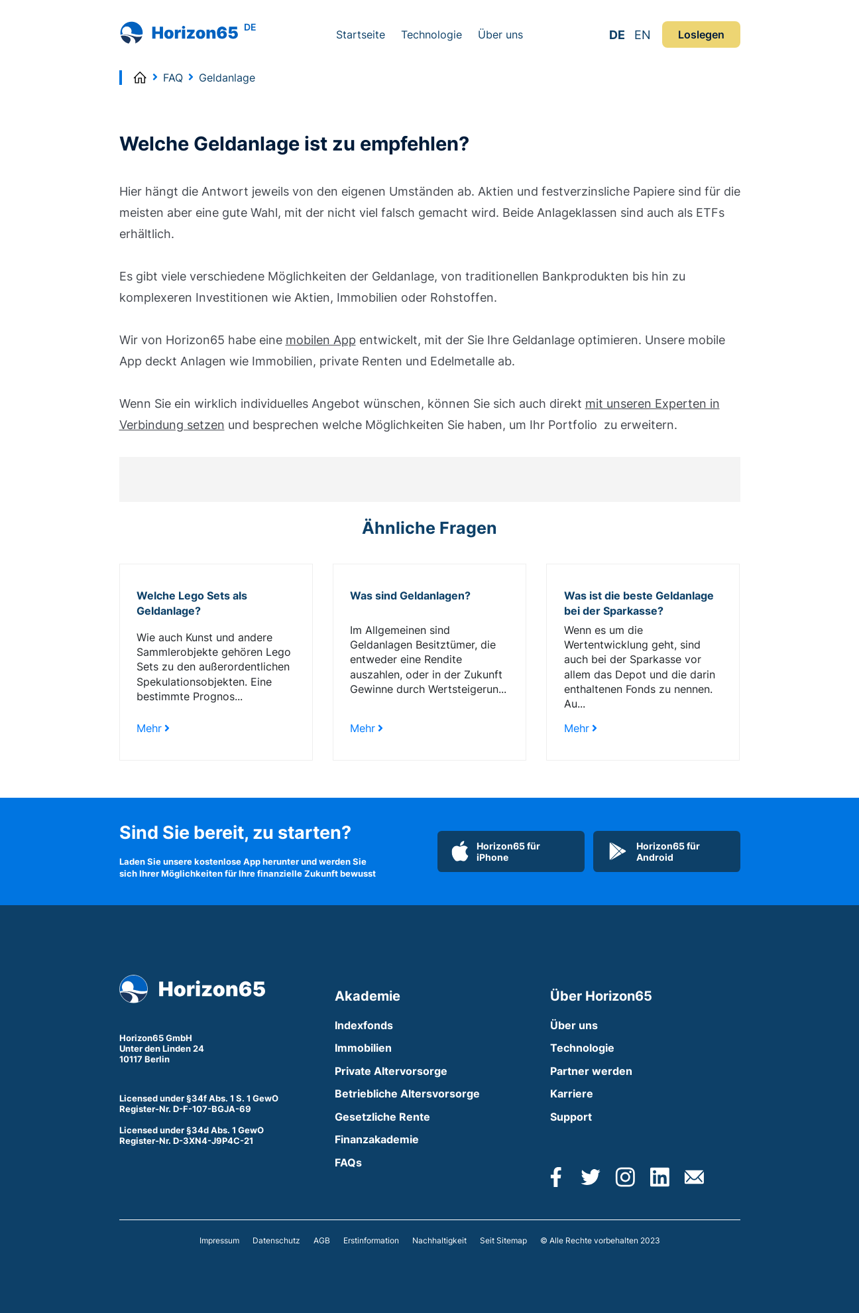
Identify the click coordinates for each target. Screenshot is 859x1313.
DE (617, 35)
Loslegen (701, 34)
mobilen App (321, 340)
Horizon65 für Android (653, 851)
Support (571, 1116)
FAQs (348, 1162)
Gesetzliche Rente (382, 1116)
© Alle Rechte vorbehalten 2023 (600, 1240)
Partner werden (591, 1071)
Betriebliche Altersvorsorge (407, 1093)
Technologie (431, 34)
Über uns (500, 34)
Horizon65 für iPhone (495, 851)
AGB (322, 1240)
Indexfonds (364, 1025)
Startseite (360, 34)
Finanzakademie (377, 1139)
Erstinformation (371, 1240)
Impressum (219, 1240)
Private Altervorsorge (391, 1071)
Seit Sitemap (503, 1240)
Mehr (153, 728)
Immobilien (363, 1047)
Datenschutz (276, 1240)
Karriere (571, 1093)
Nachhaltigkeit (439, 1240)
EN (642, 35)
